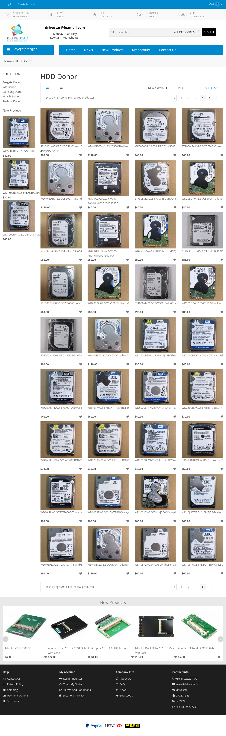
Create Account (26, 4)
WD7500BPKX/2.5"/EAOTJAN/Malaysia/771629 (19, 234)
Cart (216, 4)
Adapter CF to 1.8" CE (18, 648)
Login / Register (70, 678)
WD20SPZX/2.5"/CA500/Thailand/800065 (108, 303)
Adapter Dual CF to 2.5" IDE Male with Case (155, 650)
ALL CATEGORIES (184, 32)
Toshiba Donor (12, 101)
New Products (112, 50)
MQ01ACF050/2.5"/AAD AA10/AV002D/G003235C (103, 201)
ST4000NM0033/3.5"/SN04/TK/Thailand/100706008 (61, 355)
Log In (9, 4)
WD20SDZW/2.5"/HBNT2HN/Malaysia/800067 (155, 251)
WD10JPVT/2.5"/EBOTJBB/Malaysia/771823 (202, 564)
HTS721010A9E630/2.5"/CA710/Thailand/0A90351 (202, 460)
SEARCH (209, 32)
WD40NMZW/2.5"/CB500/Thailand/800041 (108, 146)
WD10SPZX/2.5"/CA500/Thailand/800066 (155, 564)
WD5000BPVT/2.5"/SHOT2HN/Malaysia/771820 (19, 151)
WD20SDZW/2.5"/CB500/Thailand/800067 (202, 303)
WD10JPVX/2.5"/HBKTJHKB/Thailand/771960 (108, 407)
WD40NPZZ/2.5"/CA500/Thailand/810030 (108, 355)
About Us (123, 678)
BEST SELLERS (208, 88)
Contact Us (167, 50)
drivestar (181, 690)
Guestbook (124, 695)
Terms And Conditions (75, 690)
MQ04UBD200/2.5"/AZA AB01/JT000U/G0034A (102, 253)
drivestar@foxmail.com (65, 27)
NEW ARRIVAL (157, 88)
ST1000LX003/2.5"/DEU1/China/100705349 (61, 146)
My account (141, 50)
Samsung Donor (13, 91)
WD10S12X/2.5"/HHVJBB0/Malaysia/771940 (155, 512)
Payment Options (16, 695)
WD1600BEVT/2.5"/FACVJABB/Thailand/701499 (61, 460)
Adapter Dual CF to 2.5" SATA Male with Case (69, 650)
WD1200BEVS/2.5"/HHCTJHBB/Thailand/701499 (108, 460)
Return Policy (13, 684)
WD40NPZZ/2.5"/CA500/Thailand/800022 (108, 564)
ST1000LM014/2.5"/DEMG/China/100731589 (202, 146)
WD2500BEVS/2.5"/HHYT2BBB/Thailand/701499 (202, 407)
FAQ (120, 684)
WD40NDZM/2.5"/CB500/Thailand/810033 (61, 198)
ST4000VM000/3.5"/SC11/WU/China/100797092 (155, 303)
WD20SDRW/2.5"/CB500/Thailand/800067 (202, 198)
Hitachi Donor (11, 96)
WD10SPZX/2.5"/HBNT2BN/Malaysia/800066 (108, 512)
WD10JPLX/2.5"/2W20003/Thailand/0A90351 (61, 512)
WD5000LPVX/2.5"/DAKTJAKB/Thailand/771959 (155, 407)
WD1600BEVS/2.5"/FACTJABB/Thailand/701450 (19, 192)
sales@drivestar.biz (187, 684)
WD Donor (9, 87)
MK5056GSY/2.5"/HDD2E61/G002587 (155, 146)
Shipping (10, 690)
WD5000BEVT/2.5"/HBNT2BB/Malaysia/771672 (155, 460)
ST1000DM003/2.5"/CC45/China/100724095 (61, 303)
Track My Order (70, 684)
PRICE (183, 88)
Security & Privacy (71, 695)
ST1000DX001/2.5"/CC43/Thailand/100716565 (61, 251)
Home (71, 50)
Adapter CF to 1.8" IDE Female (109, 648)
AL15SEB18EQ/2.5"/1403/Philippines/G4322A (202, 251)
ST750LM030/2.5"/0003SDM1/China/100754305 (155, 198)
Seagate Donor (12, 82)
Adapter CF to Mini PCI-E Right (196, 648)
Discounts (11, 701)
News (88, 50)
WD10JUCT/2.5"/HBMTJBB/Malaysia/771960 (202, 512)
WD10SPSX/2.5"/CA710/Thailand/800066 (61, 564)
